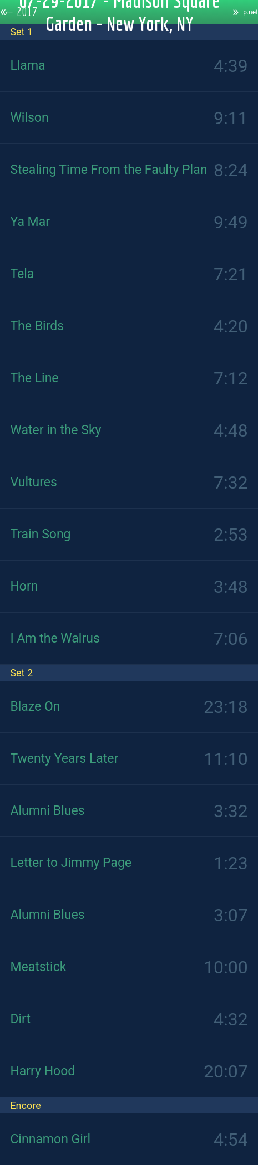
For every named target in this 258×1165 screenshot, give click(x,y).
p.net (250, 12)
